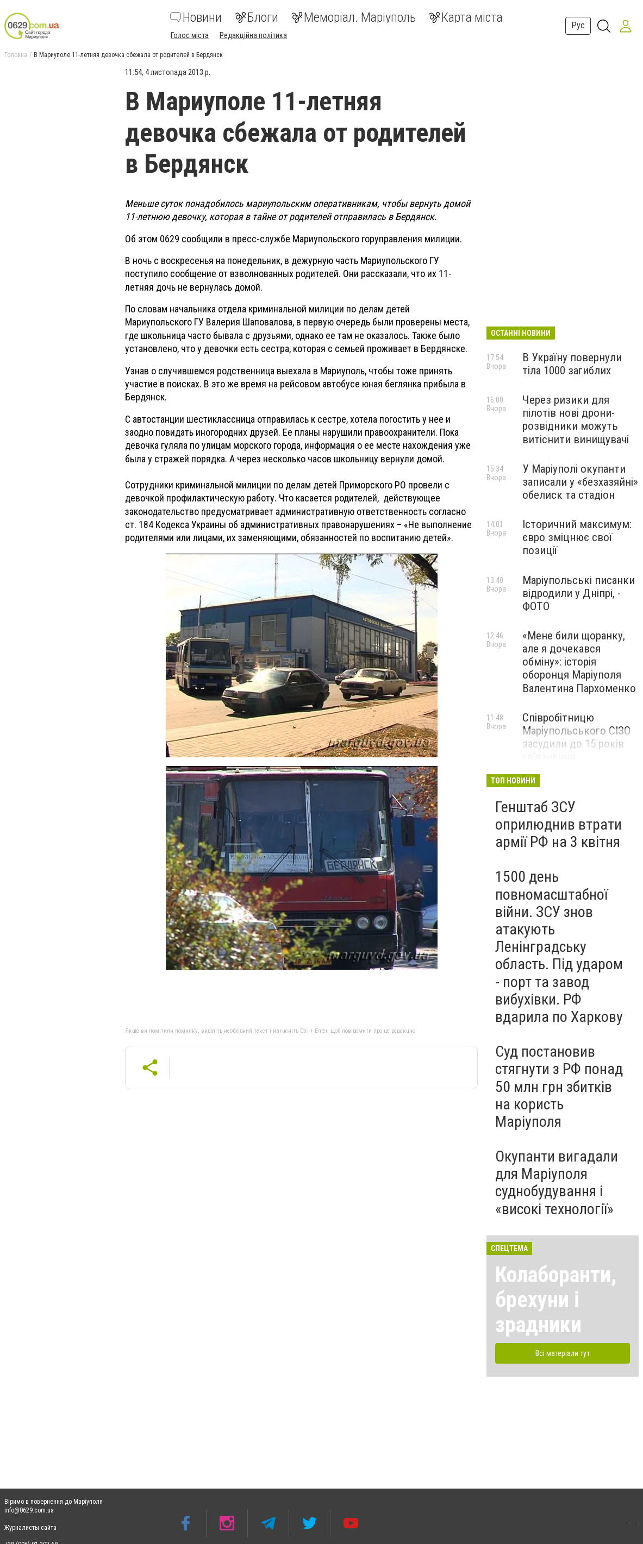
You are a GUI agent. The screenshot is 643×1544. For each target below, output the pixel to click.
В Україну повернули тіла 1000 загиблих (572, 364)
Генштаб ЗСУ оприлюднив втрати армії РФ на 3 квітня (558, 824)
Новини (196, 17)
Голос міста (190, 35)
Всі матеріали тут (562, 1353)
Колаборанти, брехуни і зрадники (555, 1300)
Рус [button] (578, 25)
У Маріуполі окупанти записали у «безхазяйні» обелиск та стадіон (580, 481)
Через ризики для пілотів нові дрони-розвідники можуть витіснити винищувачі (575, 419)
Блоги (256, 17)
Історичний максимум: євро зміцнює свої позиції (577, 537)
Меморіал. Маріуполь (353, 17)
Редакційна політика (253, 35)
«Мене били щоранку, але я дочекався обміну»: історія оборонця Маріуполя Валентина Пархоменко (579, 662)
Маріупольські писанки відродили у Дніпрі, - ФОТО (578, 593)
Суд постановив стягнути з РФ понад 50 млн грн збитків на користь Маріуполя (559, 1087)
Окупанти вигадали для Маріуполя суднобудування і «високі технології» (556, 1182)
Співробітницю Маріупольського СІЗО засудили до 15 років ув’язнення (576, 737)
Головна (15, 55)
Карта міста (466, 17)
